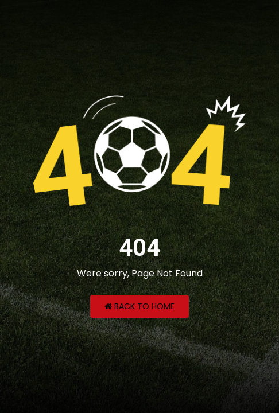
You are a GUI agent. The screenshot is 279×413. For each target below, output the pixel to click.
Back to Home (139, 306)
